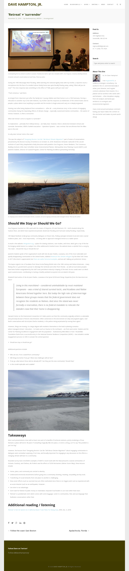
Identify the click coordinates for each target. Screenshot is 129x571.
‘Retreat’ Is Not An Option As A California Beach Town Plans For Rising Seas (33, 510)
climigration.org (28, 243)
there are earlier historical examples (45, 259)
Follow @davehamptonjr (18, 553)
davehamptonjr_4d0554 (33, 18)
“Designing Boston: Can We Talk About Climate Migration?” (44, 139)
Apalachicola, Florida (79, 530)
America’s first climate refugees (61, 256)
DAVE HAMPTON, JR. (25, 4)
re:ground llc (110, 80)
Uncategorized (48, 18)
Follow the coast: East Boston (22, 530)
